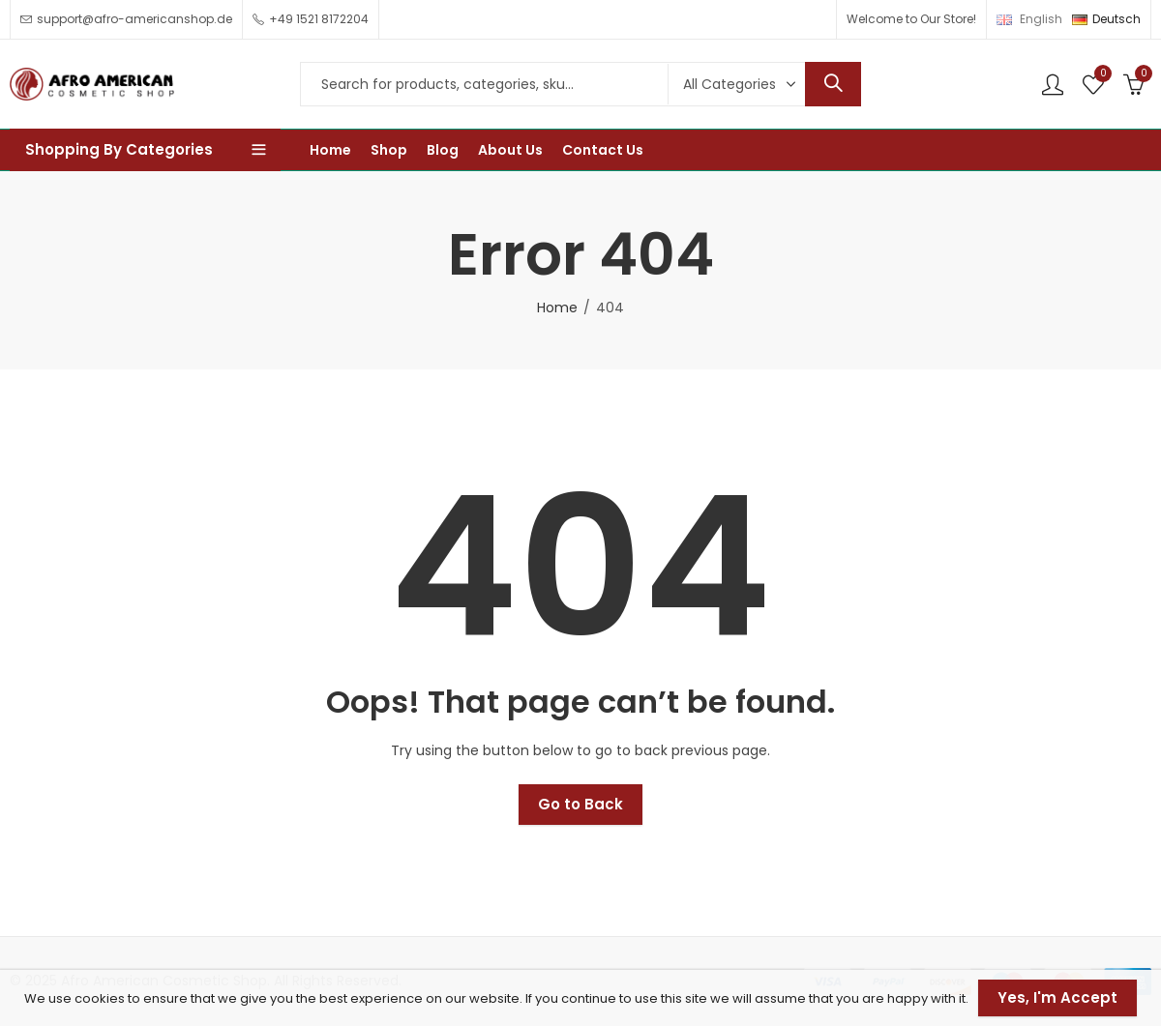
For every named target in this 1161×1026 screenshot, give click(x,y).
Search (833, 84)
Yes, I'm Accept (1057, 997)
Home (557, 307)
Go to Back (580, 804)
